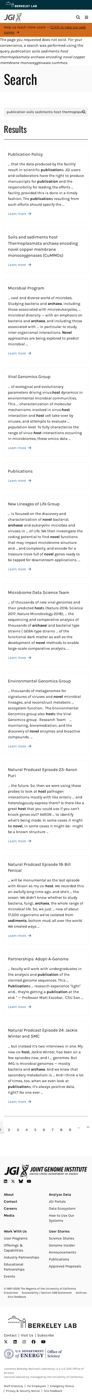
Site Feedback (17, 1296)
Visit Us (27, 1335)
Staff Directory (13, 1386)
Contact (10, 1201)
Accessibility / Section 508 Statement (47, 1292)
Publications (59, 1259)
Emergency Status (62, 1386)
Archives (81, 1292)
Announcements (62, 1252)
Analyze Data (60, 1194)
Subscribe (45, 1335)
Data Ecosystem (62, 1208)
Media (9, 1215)
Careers (10, 1208)
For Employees (36, 1386)
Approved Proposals (65, 1266)
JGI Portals (57, 1201)
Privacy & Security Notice (23, 1391)
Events (9, 1276)
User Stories (59, 1231)
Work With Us (15, 1231)
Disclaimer (11, 1292)
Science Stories (61, 1238)
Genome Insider (62, 1245)
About (9, 1194)
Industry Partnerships (21, 1257)
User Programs (16, 1238)
